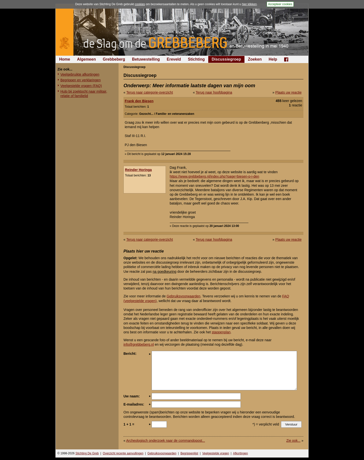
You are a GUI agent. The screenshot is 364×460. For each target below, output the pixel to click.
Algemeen (86, 59)
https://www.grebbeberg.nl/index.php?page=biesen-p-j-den (214, 176)
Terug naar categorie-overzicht (149, 92)
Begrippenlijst (189, 453)
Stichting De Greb (87, 453)
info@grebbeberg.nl (138, 344)
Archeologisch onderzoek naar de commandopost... (165, 441)
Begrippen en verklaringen (80, 80)
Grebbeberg (114, 59)
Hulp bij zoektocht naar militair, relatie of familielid (83, 93)
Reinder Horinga (138, 170)
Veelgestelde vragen (215, 453)
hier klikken (249, 4)
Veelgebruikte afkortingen (79, 74)
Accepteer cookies (280, 4)
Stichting (196, 59)
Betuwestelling (146, 59)
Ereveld (174, 59)
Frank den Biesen (139, 101)
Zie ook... (293, 441)
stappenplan (221, 332)
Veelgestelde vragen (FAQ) (81, 86)
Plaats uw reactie (288, 92)
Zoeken (255, 59)
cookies (140, 4)
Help (273, 59)
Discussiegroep (226, 59)
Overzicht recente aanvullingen (123, 453)
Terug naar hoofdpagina (214, 92)
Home (64, 59)
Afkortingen (240, 453)
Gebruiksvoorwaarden (183, 296)
